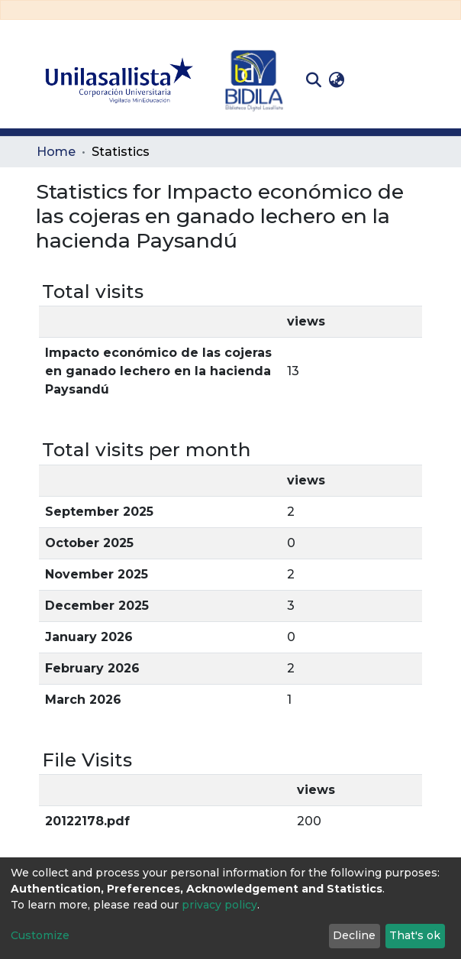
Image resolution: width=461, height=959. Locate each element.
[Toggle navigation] (413, 80)
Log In (372, 80)
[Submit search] (313, 80)
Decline (354, 935)
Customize (40, 935)
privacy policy (219, 905)
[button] (336, 80)
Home (56, 151)
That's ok (414, 935)
